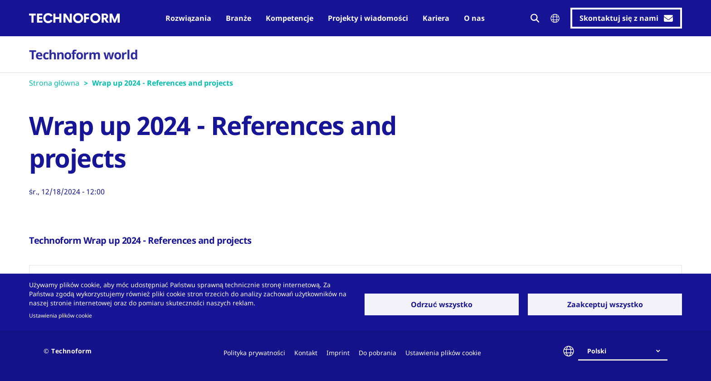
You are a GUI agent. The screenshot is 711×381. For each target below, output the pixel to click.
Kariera (436, 18)
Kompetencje (289, 18)
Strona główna (54, 83)
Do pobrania (377, 352)
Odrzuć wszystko (441, 304)
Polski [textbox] (596, 351)
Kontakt (305, 352)
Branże (238, 18)
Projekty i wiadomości (368, 18)
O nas (474, 18)
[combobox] (626, 351)
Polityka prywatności (254, 352)
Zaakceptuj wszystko (605, 304)
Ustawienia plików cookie (60, 315)
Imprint (338, 352)
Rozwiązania (188, 18)
